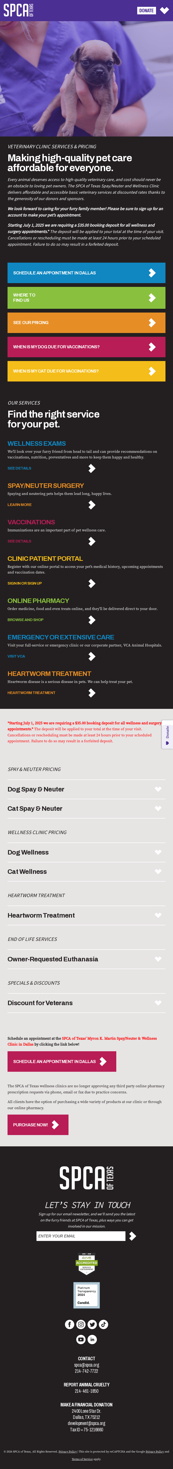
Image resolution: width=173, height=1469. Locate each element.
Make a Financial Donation (86, 1405)
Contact (86, 1358)
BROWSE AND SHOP (26, 620)
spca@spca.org (86, 1365)
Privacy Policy (68, 1451)
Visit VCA (16, 656)
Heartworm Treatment (32, 693)
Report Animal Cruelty (86, 1385)
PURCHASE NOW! (30, 1125)
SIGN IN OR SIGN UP (25, 583)
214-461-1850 (86, 1391)
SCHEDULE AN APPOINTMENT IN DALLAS (54, 1061)
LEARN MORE (20, 505)
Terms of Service (82, 1459)
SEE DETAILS (19, 468)
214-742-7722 (86, 1371)
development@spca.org (86, 1423)
